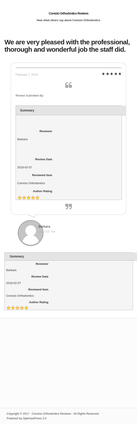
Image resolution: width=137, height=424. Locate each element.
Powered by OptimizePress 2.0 (26, 418)
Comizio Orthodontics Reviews (68, 13)
